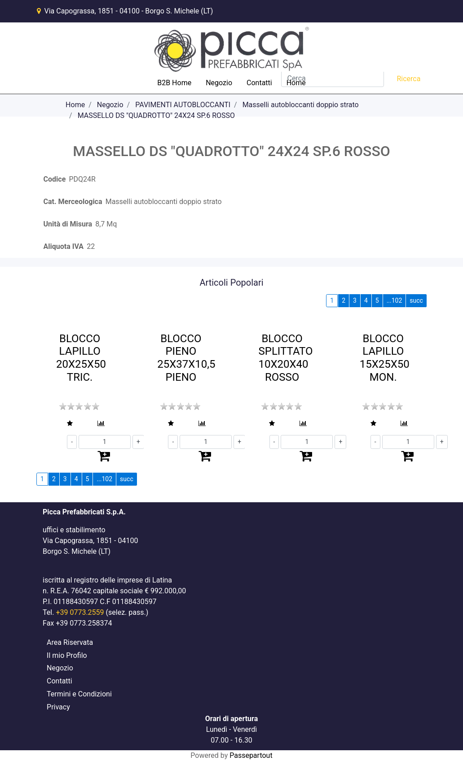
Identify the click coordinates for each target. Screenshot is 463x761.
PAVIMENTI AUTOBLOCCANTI (182, 104)
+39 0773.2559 (80, 612)
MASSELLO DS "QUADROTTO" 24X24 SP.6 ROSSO (156, 115)
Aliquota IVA (64, 246)
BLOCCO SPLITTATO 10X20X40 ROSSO (285, 357)
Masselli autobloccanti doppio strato (301, 104)
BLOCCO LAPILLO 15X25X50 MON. (385, 357)
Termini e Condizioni (79, 694)
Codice (55, 179)
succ (416, 300)
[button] (67, 424)
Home (296, 82)
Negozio (219, 82)
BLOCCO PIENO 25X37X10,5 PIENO (186, 357)
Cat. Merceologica (73, 201)
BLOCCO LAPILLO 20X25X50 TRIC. (81, 357)
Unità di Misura (68, 224)
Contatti (259, 82)
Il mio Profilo (67, 655)
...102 (394, 300)
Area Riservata (70, 642)
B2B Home (174, 82)
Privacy (58, 707)
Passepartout (250, 755)
